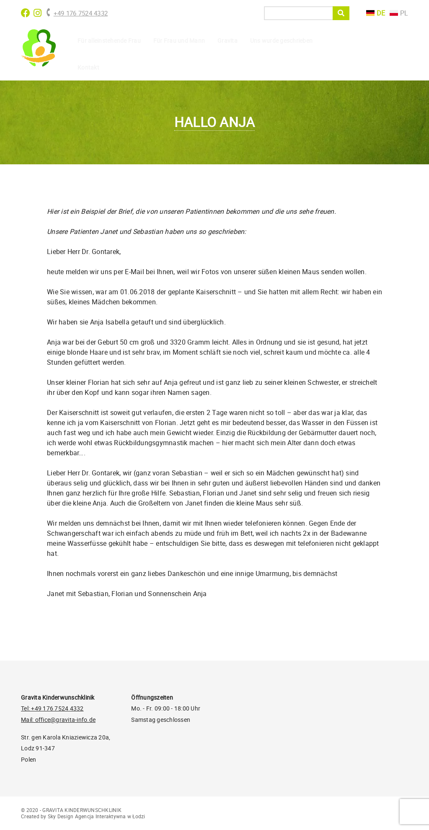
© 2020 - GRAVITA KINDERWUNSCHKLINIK (71, 810)
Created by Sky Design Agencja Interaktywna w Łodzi (83, 816)
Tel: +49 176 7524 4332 (52, 708)
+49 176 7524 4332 (76, 13)
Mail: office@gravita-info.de (58, 720)
